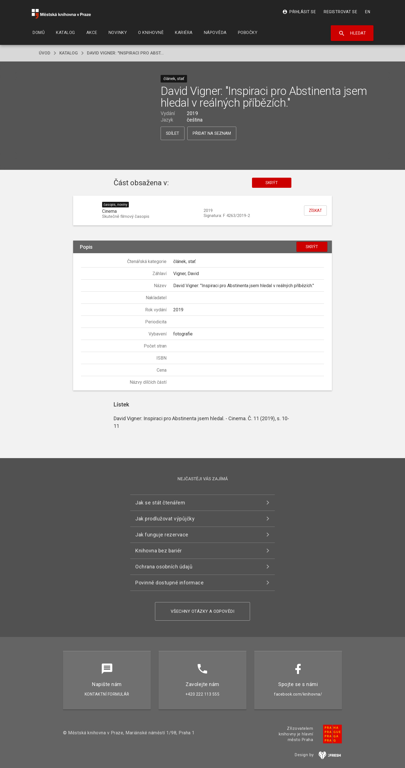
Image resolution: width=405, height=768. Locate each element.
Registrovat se (340, 12)
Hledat (352, 33)
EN (367, 12)
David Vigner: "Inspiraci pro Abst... (125, 53)
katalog (68, 53)
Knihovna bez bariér (158, 551)
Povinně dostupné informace (169, 583)
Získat (315, 210)
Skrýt (272, 182)
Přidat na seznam (212, 133)
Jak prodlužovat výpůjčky (165, 519)
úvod (44, 53)
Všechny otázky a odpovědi (203, 611)
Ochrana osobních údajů (163, 567)
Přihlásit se (299, 11)
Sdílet (172, 133)
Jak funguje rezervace (161, 535)
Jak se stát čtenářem (160, 503)
